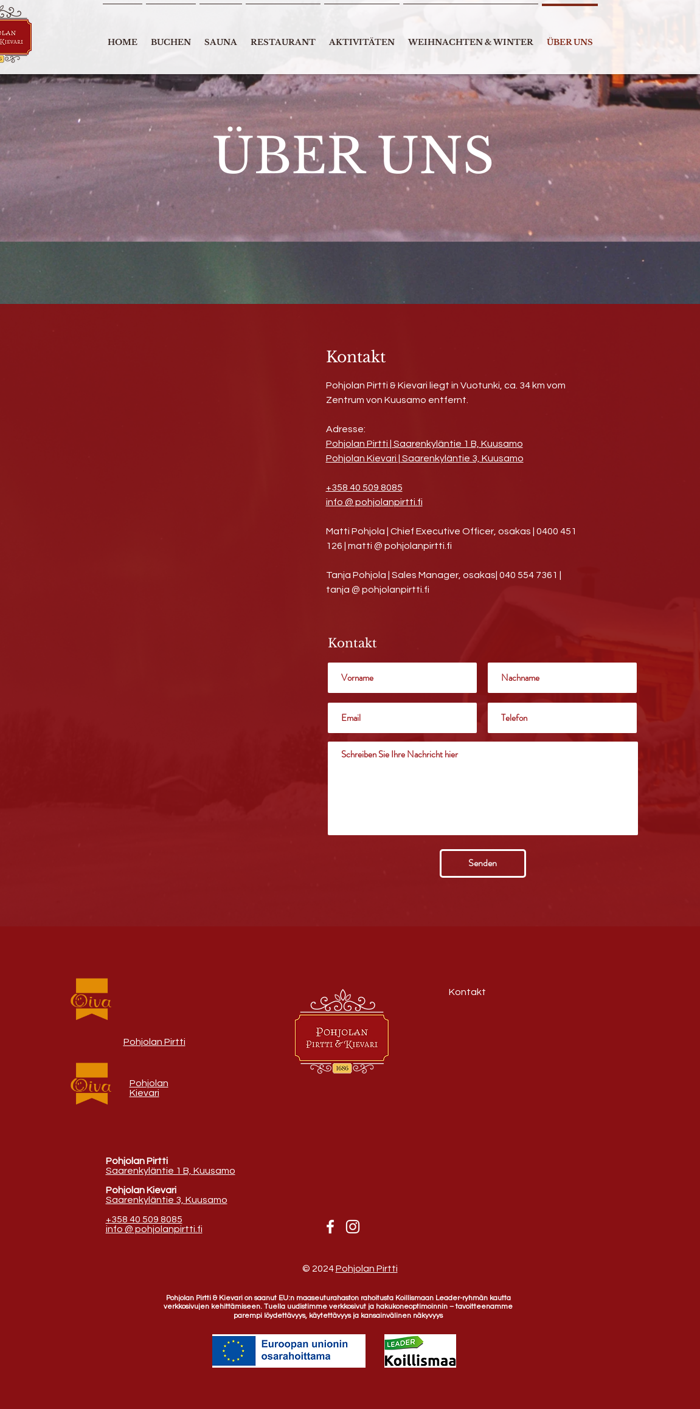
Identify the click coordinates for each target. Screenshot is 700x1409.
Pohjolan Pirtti (154, 1042)
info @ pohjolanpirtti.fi (374, 502)
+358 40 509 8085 (364, 487)
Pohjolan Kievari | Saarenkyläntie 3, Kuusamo (425, 458)
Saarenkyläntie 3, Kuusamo (166, 1200)
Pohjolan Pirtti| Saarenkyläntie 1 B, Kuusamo (424, 444)
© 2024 (319, 1268)
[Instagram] (353, 1227)
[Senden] (483, 863)
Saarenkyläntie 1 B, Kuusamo (170, 1171)
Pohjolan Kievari (149, 1088)
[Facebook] (330, 1227)
